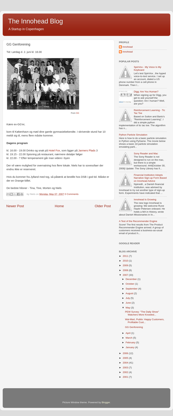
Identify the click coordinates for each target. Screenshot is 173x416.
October (130, 283)
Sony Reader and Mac (146, 153)
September (132, 288)
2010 (126, 260)
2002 (126, 372)
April (128, 333)
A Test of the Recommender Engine (138, 221)
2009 (126, 265)
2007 (126, 275)
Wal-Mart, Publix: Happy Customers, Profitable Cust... (144, 321)
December (131, 279)
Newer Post (15, 206)
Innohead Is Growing (145, 199)
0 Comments (72, 194)
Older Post (103, 206)
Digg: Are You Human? (146, 91)
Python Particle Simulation (133, 134)
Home (59, 206)
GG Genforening (134, 327)
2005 (126, 358)
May (128, 307)
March (129, 337)
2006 (126, 353)
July (128, 298)
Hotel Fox (54, 150)
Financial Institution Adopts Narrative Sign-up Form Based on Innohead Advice (150, 178)
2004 (126, 362)
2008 (126, 270)
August (130, 293)
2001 (126, 377)
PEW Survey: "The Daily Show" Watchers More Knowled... (142, 313)
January (130, 347)
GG (77, 113)
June (129, 302)
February (131, 342)
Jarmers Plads (87, 150)
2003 (126, 367)
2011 (126, 256)
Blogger (106, 402)
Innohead (128, 46)
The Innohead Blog (35, 21)
